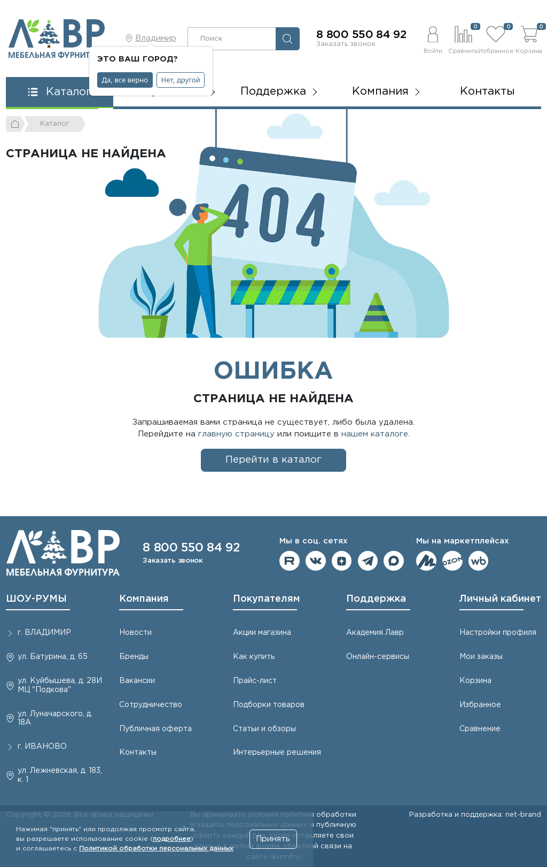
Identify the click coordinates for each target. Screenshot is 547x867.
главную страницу (236, 434)
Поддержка (376, 599)
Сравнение (480, 729)
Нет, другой (180, 80)
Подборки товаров (268, 705)
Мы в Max (394, 561)
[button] (433, 38)
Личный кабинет (500, 599)
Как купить (254, 657)
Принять (273, 838)
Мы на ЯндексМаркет (426, 561)
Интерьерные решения (277, 752)
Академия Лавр (375, 633)
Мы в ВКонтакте (316, 561)
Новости (135, 633)
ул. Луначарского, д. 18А (55, 718)
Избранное (480, 705)
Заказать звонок (346, 44)
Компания (144, 599)
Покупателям (266, 599)
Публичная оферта (155, 729)
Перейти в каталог (273, 459)
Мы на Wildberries (478, 561)
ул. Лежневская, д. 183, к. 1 (60, 775)
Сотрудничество (150, 705)
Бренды (134, 657)
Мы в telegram (368, 561)
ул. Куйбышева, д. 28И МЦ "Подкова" (60, 685)
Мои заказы (481, 657)
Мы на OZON (452, 561)
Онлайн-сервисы (377, 657)
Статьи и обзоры (264, 729)
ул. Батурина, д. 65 (53, 657)
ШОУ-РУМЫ (36, 599)
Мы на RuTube (289, 561)
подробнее (172, 839)
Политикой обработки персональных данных (156, 848)
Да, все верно (125, 80)
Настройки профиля (497, 633)
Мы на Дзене (342, 561)
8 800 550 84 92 (361, 35)
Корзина (475, 681)
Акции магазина (262, 633)
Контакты (487, 91)
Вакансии (137, 681)
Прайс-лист (255, 681)
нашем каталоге (374, 434)
